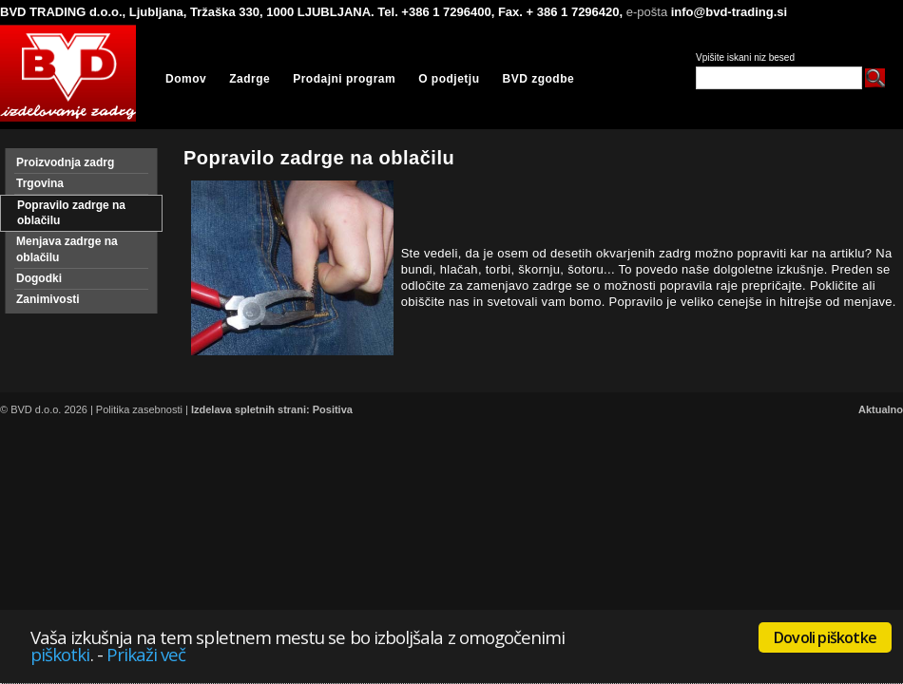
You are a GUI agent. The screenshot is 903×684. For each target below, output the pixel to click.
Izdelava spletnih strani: (250, 409)
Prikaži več (146, 654)
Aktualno (880, 409)
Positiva (333, 409)
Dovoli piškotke (825, 637)
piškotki (60, 654)
